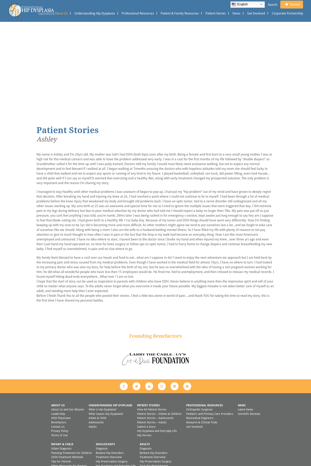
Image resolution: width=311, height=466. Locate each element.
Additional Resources (153, 391)
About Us (61, 13)
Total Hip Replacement (154, 378)
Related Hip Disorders (110, 365)
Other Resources (106, 387)
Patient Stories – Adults (151, 335)
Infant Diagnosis (61, 361)
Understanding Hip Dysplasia (94, 13)
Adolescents (96, 335)
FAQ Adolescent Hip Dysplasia (114, 391)
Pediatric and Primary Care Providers (209, 326)
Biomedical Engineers (199, 330)
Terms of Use (59, 348)
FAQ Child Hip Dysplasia (66, 387)
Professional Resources (138, 13)
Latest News (245, 322)
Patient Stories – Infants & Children (159, 326)
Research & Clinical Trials (201, 335)
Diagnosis (102, 361)
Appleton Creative (163, 454)
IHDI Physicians (61, 330)
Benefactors (58, 335)
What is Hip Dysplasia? (103, 322)
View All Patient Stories (151, 322)
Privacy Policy (59, 343)
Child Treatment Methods (67, 370)
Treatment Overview (109, 370)
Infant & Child (97, 330)
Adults (93, 339)
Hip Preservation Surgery (112, 374)
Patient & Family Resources (180, 13)
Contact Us (57, 339)
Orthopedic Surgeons (199, 322)
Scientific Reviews (249, 326)
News (236, 13)
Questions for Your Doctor (112, 382)
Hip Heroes (144, 348)
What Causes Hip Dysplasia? (106, 326)
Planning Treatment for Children (71, 365)
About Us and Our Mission (67, 322)
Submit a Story (146, 339)
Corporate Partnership (287, 13)
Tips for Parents (61, 374)
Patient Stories (215, 13)
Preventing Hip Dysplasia (67, 382)
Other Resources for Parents (69, 378)
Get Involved (256, 13)
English (240, 4)
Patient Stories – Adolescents (155, 330)
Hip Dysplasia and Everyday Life (157, 343)
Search (272, 4)
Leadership (58, 326)
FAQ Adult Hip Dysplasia (155, 395)
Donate (292, 4)
